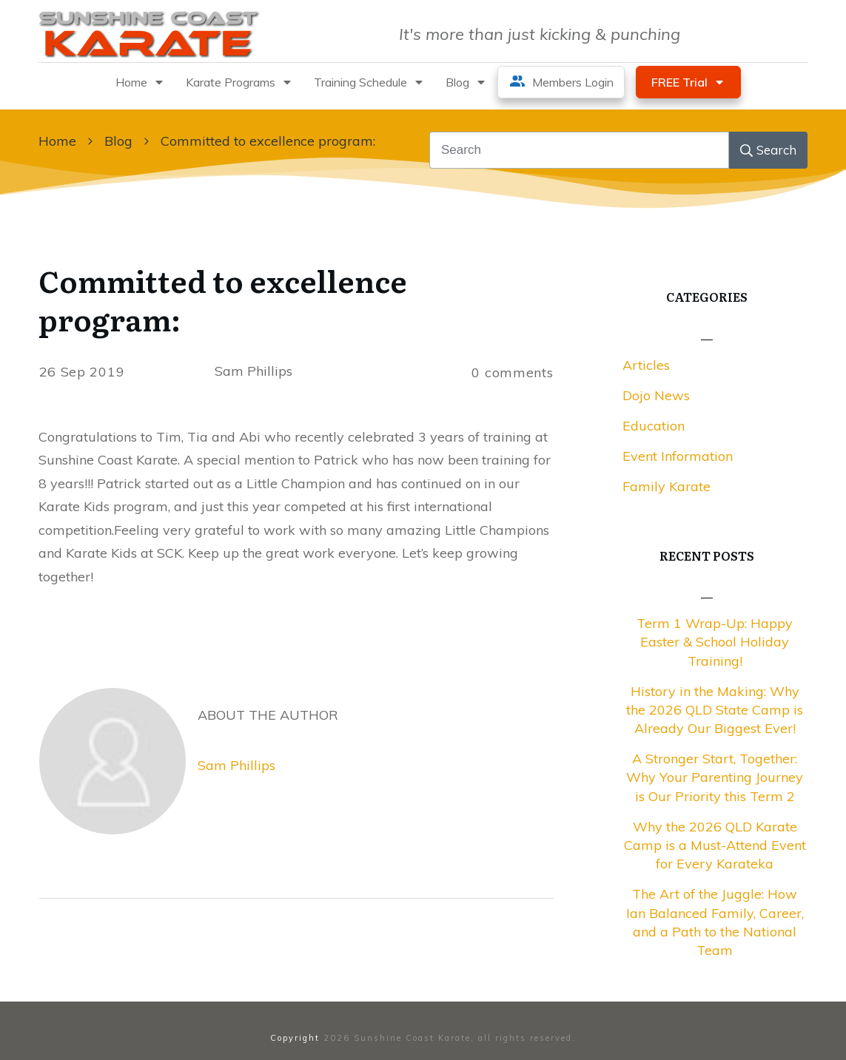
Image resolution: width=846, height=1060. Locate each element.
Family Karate (666, 486)
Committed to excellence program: (222, 299)
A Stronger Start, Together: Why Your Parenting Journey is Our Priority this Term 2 (714, 777)
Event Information (677, 456)
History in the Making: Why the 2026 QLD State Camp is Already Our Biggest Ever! (714, 710)
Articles (646, 365)
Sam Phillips (236, 765)
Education (653, 425)
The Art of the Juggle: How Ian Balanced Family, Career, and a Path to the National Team (715, 922)
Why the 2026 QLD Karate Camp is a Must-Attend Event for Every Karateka (715, 845)
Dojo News (656, 395)
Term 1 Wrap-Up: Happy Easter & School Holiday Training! (715, 642)
